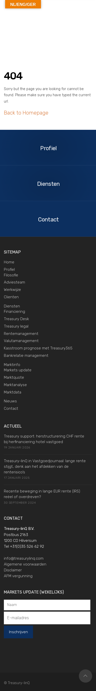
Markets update (17, 370)
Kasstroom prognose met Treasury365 (38, 348)
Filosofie (11, 275)
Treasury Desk (16, 319)
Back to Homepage (26, 113)
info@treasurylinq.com (24, 558)
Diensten (12, 306)
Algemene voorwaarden (25, 564)
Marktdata (12, 392)
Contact (11, 408)
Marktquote (14, 377)
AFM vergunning (18, 576)
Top (85, 676)
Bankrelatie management (26, 355)
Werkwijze (12, 289)
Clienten (11, 297)
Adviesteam (14, 282)
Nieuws (10, 401)
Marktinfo (12, 364)
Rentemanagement (21, 333)
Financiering (14, 311)
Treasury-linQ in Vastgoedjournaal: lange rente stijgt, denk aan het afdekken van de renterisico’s (45, 466)
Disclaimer (13, 570)
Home (9, 262)
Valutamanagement (21, 341)
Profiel (9, 269)
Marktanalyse (15, 385)
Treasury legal (16, 326)
